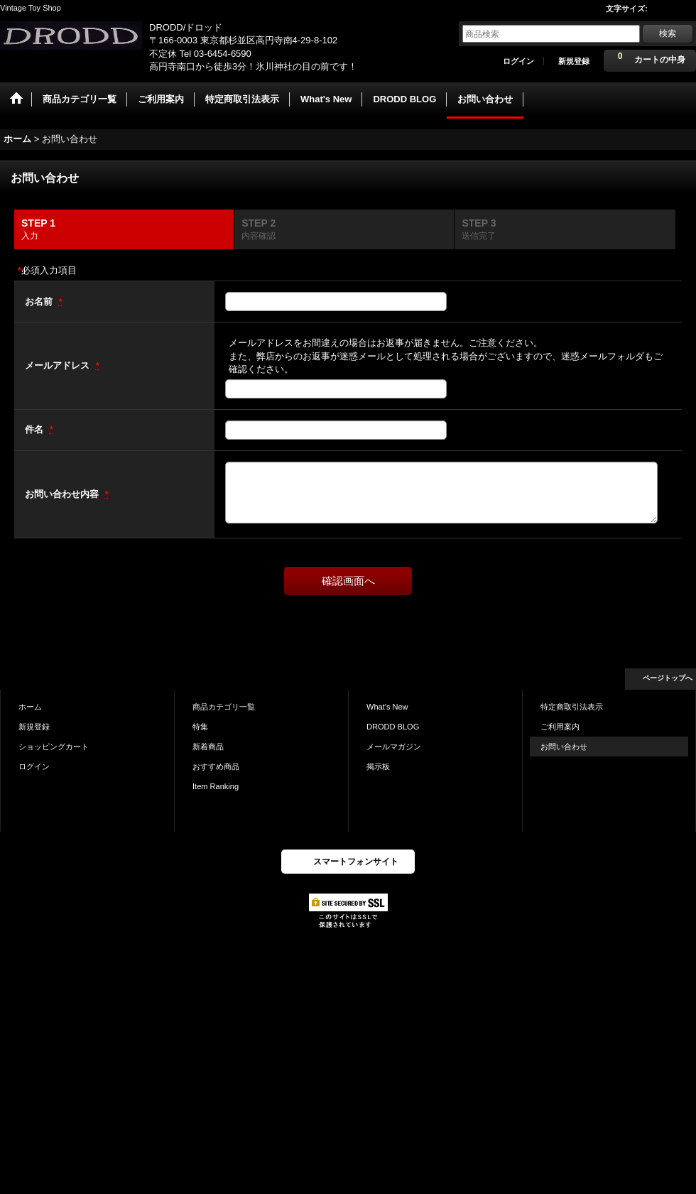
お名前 (40, 301)
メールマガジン (393, 746)
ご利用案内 (560, 726)
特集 (200, 726)
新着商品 (208, 746)
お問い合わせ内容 (63, 494)
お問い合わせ (563, 746)
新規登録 (573, 61)
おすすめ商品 (215, 766)
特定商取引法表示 (571, 706)
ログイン (518, 61)
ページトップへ (667, 678)
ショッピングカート (53, 746)
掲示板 (378, 766)
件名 (35, 429)
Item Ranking (215, 786)
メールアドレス (58, 365)
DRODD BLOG (392, 726)
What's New (387, 706)
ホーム (30, 706)
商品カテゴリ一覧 (223, 706)
